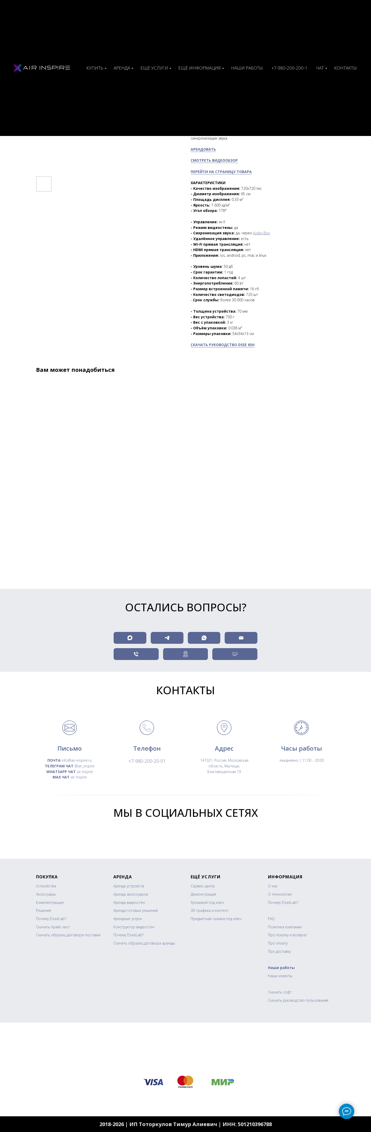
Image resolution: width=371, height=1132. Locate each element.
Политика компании (285, 926)
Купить (94, 68)
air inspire (84, 771)
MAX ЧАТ (61, 777)
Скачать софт (280, 992)
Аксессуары (46, 894)
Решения (43, 910)
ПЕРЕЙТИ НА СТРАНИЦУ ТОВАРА (221, 171)
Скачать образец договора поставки (68, 934)
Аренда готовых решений (135, 910)
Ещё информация (199, 68)
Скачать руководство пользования (298, 1000)
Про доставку (279, 951)
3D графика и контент (210, 910)
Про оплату (278, 943)
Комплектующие (50, 902)
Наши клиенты (280, 975)
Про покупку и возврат (287, 934)
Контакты (345, 68)
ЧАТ (320, 68)
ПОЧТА (54, 760)
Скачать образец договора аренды (144, 943)
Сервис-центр (203, 886)
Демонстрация (203, 894)
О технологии (280, 894)
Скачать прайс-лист (53, 926)
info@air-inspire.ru (76, 760)
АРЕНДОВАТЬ (203, 149)
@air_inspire (84, 766)
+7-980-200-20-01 (147, 761)
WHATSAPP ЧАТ (61, 771)
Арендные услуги (127, 918)
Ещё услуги (154, 68)
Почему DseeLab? (51, 918)
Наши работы (247, 68)
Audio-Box (261, 232)
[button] (235, 654)
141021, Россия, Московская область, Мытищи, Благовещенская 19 (224, 766)
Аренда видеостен (129, 902)
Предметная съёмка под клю (215, 918)
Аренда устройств (128, 886)
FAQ (271, 918)
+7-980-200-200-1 (289, 68)
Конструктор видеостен (133, 926)
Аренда (122, 68)
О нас (273, 886)
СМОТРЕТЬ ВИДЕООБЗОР (214, 160)
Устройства (46, 886)
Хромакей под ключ (207, 902)
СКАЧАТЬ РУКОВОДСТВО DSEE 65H (223, 344)
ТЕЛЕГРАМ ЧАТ (59, 766)
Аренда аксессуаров (130, 894)
